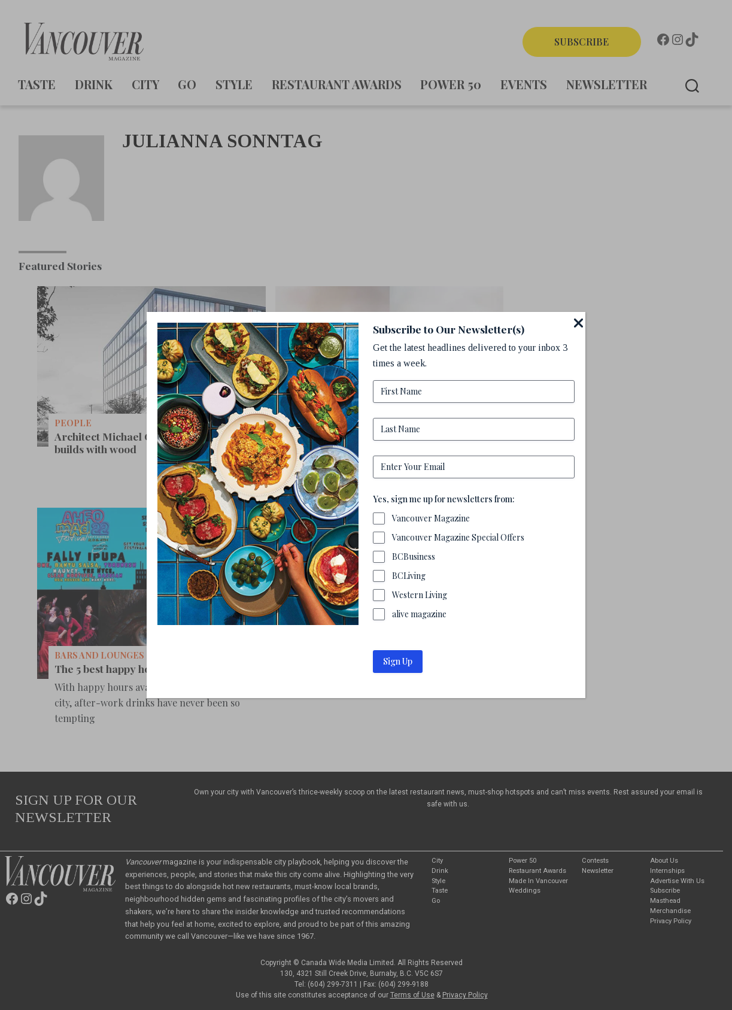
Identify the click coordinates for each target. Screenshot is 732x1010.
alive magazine (420, 614)
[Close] (578, 322)
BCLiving (409, 575)
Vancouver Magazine (431, 518)
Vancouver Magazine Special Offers (459, 537)
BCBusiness (414, 556)
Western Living (420, 594)
